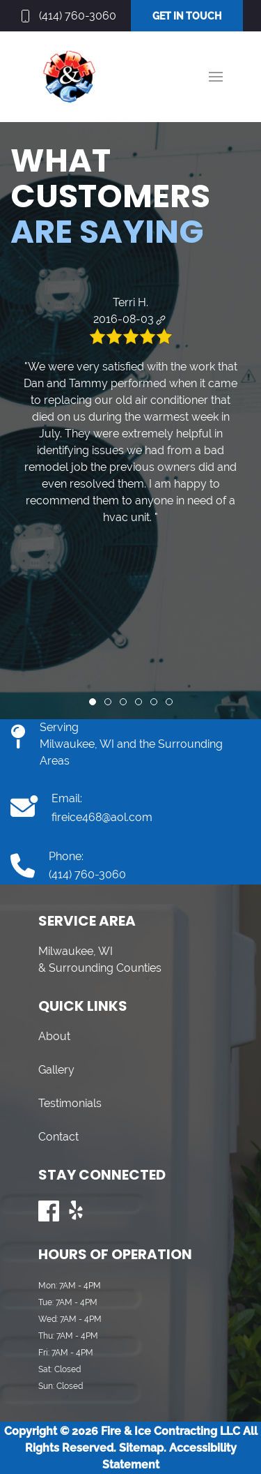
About (54, 1036)
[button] (216, 77)
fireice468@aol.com (102, 817)
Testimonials (70, 1103)
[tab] (92, 701)
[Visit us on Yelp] (76, 1211)
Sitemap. (141, 1447)
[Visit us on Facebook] (48, 1211)
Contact (58, 1136)
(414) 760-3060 (77, 15)
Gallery (56, 1069)
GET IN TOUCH (186, 16)
